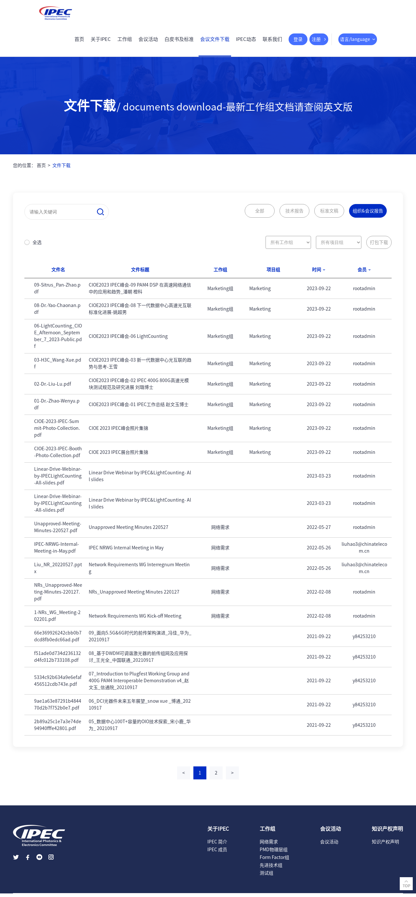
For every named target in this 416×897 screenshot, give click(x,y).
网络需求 (269, 845)
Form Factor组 (274, 861)
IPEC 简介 (217, 845)
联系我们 (269, 42)
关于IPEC (97, 42)
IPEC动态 (243, 42)
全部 (259, 214)
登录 (295, 43)
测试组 (266, 876)
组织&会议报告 (368, 214)
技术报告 (294, 214)
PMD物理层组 (274, 853)
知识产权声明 (385, 845)
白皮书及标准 (175, 42)
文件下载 (61, 169)
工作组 (121, 42)
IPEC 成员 (217, 853)
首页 (76, 42)
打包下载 (379, 246)
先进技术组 (271, 868)
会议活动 (145, 42)
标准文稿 (329, 214)
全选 (37, 246)
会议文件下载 (211, 42)
